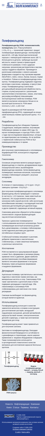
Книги (9, 407)
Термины (25, 407)
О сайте (18, 432)
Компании (35, 404)
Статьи (16, 407)
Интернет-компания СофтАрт (22, 429)
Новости (9, 404)
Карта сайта (26, 432)
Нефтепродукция (21, 404)
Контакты (34, 407)
